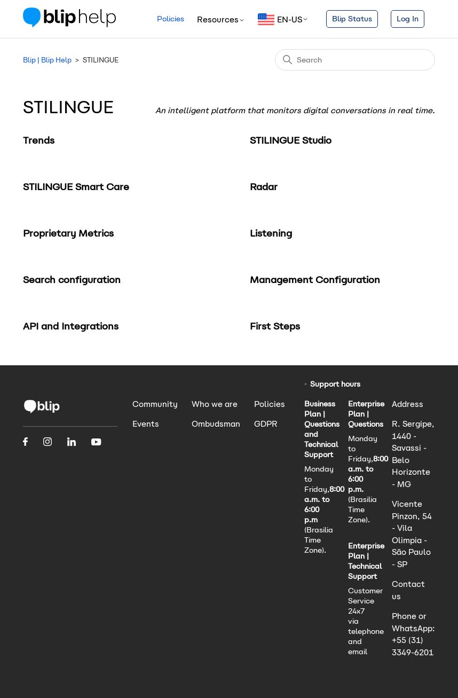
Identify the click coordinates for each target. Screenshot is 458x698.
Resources (221, 19)
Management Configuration (315, 279)
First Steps (275, 326)
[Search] (355, 59)
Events (145, 424)
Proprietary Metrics (68, 233)
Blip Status (352, 18)
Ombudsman (216, 424)
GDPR (266, 424)
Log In (407, 18)
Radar (264, 187)
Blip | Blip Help (47, 60)
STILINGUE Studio (290, 140)
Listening (271, 233)
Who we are (215, 404)
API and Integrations (71, 326)
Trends (38, 140)
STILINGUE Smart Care (76, 187)
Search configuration (72, 279)
